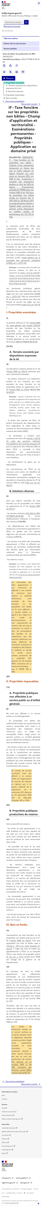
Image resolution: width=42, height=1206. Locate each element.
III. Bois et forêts (10, 98)
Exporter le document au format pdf (4, 65)
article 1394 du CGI (16, 371)
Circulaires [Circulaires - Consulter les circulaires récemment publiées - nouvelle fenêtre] (5, 1135)
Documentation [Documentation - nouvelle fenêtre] (7, 1115)
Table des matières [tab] (11, 38)
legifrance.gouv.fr (9, 1183)
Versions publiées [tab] (10, 48)
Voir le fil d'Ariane (7, 31)
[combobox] (14, 22)
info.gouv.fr (6, 1178)
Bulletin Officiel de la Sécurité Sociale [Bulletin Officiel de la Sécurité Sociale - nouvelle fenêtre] (14, 1132)
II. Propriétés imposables (13, 95)
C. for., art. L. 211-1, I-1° (17, 956)
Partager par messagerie (23, 72)
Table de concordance (9, 1112)
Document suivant (29, 104)
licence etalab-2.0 (10, 1203)
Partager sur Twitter (10, 72)
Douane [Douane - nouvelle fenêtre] (4, 1139)
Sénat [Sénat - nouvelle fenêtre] (3, 1153)
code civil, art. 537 (30, 304)
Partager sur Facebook (4, 72)
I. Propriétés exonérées (14, 82)
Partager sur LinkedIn (16, 72)
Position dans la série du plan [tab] (15, 43)
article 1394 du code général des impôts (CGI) (23, 324)
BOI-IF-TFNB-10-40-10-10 (27, 341)
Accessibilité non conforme (11, 1189)
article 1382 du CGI (18, 389)
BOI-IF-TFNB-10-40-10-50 (30, 281)
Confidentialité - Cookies (14, 1193)
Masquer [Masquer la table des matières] (9, 78)
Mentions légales (26, 1189)
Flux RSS (4, 1108)
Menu (39, 3)
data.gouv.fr (25, 1183)
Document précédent (14, 101)
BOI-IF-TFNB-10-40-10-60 (17, 284)
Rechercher (26, 22)
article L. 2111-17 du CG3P (19, 276)
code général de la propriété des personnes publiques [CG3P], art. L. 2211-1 (23, 260)
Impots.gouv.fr (6, 1150)
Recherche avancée (12, 26)
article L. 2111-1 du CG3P (28, 273)
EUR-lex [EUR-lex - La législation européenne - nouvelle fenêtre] (4, 1142)
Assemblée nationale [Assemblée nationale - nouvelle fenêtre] (8, 1128)
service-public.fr (22, 1178)
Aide (3, 1095)
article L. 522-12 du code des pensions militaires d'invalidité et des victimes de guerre (23, 441)
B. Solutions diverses (14, 91)
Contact (4, 1099)
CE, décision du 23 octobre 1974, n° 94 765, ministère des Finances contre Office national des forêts (21, 1067)
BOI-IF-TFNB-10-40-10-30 (26, 278)
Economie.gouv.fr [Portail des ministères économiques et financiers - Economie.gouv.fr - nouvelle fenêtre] (7, 1146)
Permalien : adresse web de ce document (16, 65)
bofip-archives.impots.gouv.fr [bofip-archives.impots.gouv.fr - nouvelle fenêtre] (11, 1119)
